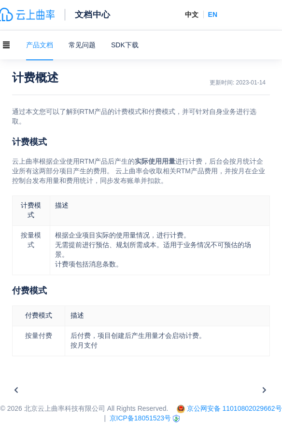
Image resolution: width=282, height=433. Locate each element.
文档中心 (92, 14)
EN (212, 14)
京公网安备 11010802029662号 (234, 408)
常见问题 (82, 45)
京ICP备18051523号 (140, 418)
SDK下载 (125, 45)
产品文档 (39, 45)
